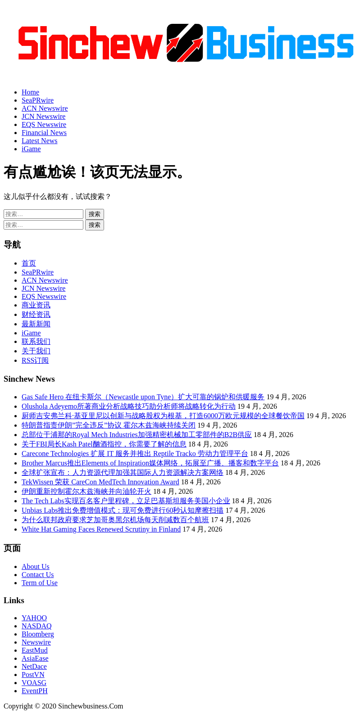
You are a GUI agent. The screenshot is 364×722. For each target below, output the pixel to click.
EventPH (35, 691)
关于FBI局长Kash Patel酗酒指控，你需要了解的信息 (104, 444)
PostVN (33, 674)
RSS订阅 (35, 360)
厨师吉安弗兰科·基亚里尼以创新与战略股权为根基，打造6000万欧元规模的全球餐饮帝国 (163, 416)
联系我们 (36, 341)
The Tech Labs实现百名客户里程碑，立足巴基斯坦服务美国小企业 (126, 501)
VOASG (34, 682)
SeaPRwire (38, 100)
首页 (29, 263)
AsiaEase (35, 658)
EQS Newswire (44, 124)
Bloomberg (38, 634)
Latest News (40, 140)
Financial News (44, 132)
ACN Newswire (45, 108)
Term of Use (40, 583)
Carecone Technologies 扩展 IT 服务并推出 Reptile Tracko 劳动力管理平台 (135, 453)
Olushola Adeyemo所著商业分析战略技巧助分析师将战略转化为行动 (129, 406)
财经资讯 (36, 314)
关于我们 (36, 351)
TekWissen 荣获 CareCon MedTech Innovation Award (100, 482)
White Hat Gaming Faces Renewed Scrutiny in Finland (101, 529)
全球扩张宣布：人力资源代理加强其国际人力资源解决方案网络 (122, 472)
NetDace (34, 666)
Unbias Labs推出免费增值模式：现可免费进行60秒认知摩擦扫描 (122, 510)
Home (30, 92)
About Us (36, 566)
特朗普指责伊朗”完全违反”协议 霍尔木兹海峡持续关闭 (109, 425)
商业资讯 (36, 305)
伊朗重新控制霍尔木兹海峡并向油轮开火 (86, 491)
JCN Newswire (43, 116)
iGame (31, 149)
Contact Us (38, 574)
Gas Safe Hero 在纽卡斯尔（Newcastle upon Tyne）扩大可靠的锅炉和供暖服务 (143, 397)
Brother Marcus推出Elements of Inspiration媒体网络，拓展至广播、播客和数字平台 (150, 463)
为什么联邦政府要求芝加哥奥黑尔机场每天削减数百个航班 (115, 519)
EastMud (35, 650)
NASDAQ (37, 626)
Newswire (36, 642)
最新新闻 (36, 324)
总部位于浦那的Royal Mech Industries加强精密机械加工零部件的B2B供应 (137, 434)
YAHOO (34, 618)
